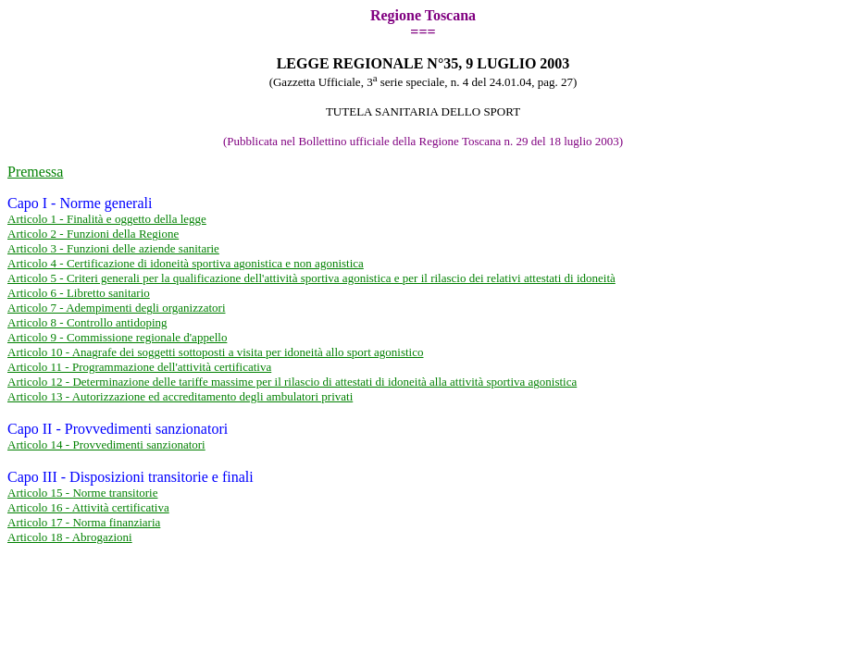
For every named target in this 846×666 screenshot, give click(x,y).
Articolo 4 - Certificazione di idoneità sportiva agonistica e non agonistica (185, 263)
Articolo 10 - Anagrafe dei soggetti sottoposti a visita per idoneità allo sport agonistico (215, 352)
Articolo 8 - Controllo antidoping (87, 322)
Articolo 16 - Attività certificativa (88, 507)
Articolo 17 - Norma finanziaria (83, 522)
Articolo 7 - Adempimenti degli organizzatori (116, 307)
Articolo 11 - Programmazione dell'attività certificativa (139, 367)
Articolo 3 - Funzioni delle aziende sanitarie (113, 248)
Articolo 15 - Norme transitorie (82, 493)
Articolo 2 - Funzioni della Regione (93, 233)
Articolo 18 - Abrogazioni (69, 537)
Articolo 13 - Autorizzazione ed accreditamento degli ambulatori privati (180, 396)
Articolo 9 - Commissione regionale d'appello (117, 337)
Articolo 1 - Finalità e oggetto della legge (106, 219)
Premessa (35, 171)
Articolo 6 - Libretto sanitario (78, 293)
